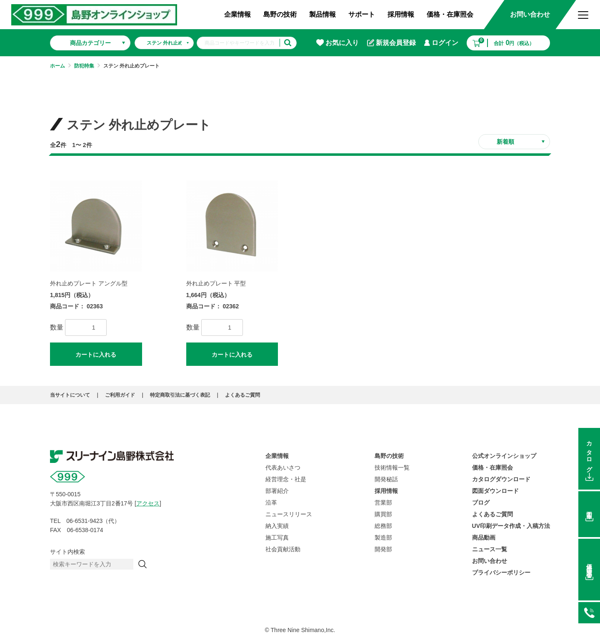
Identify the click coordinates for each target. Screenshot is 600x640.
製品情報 (322, 14)
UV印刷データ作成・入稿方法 (511, 525)
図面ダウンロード (495, 491)
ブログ (481, 502)
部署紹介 (277, 491)
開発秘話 (386, 479)
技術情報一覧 (392, 467)
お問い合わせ (530, 14)
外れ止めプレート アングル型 (89, 283)
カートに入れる (95, 354)
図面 (589, 508)
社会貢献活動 (282, 549)
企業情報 (237, 14)
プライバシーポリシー (501, 572)
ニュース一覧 (489, 549)
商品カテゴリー (90, 43)
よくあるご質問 (242, 395)
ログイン (441, 42)
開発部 (383, 549)
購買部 (383, 514)
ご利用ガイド (120, 395)
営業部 (383, 502)
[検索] (142, 564)
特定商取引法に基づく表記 (180, 395)
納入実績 (277, 525)
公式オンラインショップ (504, 455)
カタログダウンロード (501, 479)
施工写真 (277, 537)
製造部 (383, 537)
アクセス (148, 503)
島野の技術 (280, 14)
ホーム (57, 66)
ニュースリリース (288, 514)
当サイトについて (70, 395)
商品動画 (483, 537)
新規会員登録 (391, 43)
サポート (361, 14)
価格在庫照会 (589, 564)
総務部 (383, 525)
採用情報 (401, 14)
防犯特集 (84, 66)
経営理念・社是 (285, 479)
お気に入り (337, 42)
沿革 (271, 502)
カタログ (589, 453)
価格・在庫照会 (450, 14)
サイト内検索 (67, 551)
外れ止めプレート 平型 (216, 283)
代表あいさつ (282, 467)
